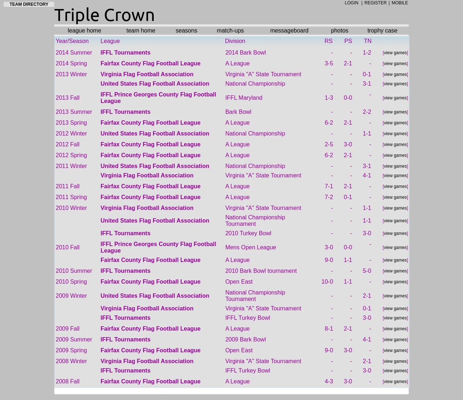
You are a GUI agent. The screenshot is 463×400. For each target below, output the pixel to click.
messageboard (289, 30)
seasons (186, 30)
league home (84, 30)
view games (395, 52)
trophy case (383, 30)
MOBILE (400, 2)
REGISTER (376, 2)
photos (339, 30)
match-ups (230, 30)
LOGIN (351, 2)
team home (140, 30)
